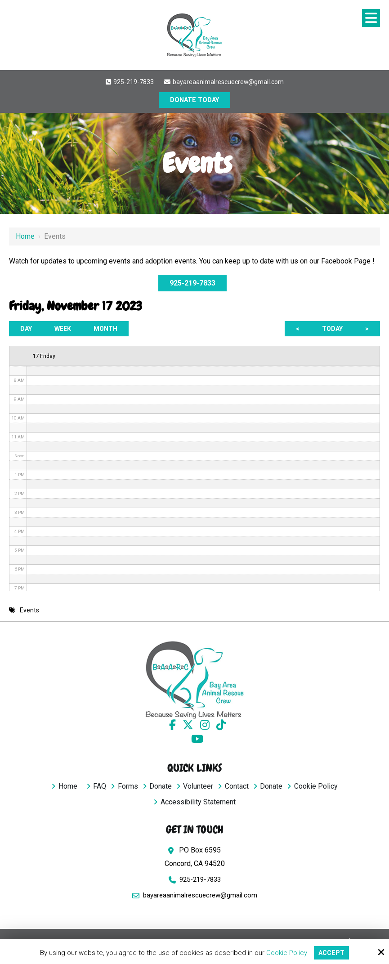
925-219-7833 (129, 81)
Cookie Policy (285, 952)
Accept (331, 952)
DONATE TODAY (195, 100)
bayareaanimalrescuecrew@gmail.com (224, 81)
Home (25, 236)
